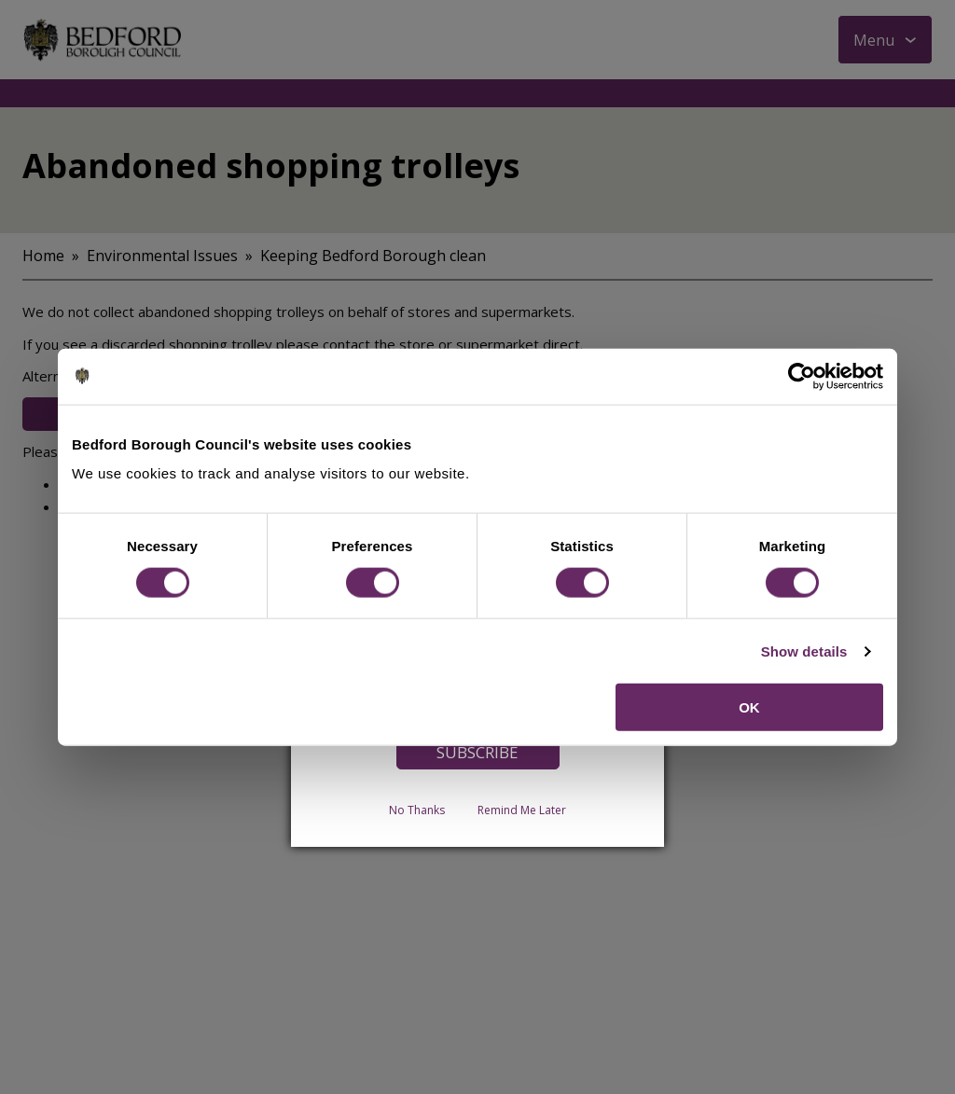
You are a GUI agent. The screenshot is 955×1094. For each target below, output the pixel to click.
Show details (804, 650)
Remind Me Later (522, 810)
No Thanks (417, 810)
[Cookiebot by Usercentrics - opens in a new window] (801, 376)
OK (749, 707)
